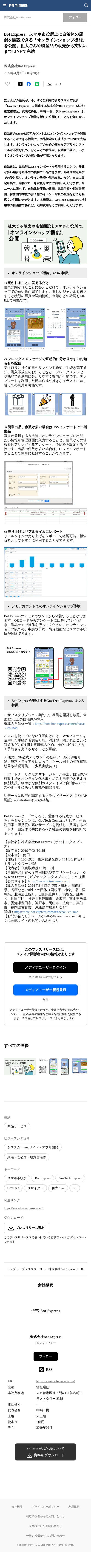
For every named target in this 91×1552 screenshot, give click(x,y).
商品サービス (17, 1126)
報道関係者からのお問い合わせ (45, 1516)
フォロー (45, 1356)
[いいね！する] (7, 84)
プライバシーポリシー (45, 1507)
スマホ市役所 (17, 1178)
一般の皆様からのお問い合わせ (45, 1536)
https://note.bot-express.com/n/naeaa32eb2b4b (46, 912)
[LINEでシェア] (37, 84)
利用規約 (74, 1507)
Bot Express (43, 1178)
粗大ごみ (58, 1188)
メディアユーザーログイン (45, 967)
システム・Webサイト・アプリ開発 (32, 1147)
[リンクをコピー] (58, 84)
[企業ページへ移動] (45, 1312)
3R (75, 1188)
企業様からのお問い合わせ (45, 1526)
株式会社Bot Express (61, 1269)
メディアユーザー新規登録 (45, 990)
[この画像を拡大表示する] (20, 1066)
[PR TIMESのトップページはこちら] (18, 5)
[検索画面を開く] (86, 5)
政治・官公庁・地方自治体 (26, 1157)
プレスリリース (32, 1269)
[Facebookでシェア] (28, 84)
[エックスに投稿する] (20, 84)
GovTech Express (70, 1178)
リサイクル (35, 1188)
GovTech (13, 1188)
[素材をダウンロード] (50, 84)
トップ (11, 1269)
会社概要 (17, 1507)
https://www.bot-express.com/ (48, 881)
